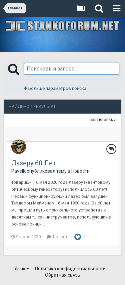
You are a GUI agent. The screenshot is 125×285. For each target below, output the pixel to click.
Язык (22, 268)
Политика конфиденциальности (70, 268)
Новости (80, 171)
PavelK (18, 171)
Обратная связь (62, 275)
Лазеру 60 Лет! (34, 163)
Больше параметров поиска (55, 88)
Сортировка (102, 120)
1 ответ (57, 236)
